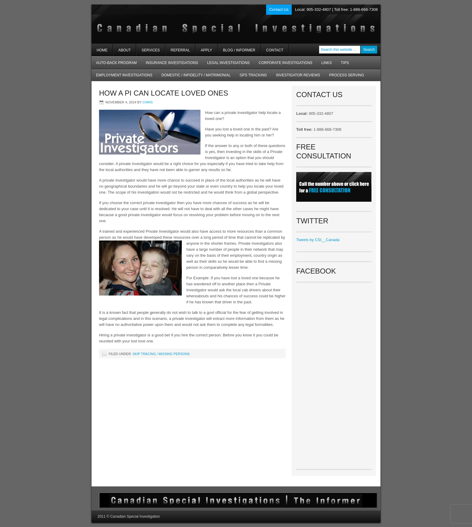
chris (147, 102)
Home (102, 50)
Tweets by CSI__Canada (318, 239)
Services (148, 52)
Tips (345, 63)
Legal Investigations (228, 63)
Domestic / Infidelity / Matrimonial (196, 75)
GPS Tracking (253, 75)
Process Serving (346, 75)
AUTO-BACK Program (114, 65)
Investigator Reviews (298, 75)
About (122, 52)
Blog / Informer (239, 50)
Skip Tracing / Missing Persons (161, 354)
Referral (180, 50)
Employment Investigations (122, 77)
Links (326, 63)
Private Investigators (163, 24)
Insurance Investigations (172, 63)
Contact (274, 50)
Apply (206, 50)
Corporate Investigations (285, 63)
